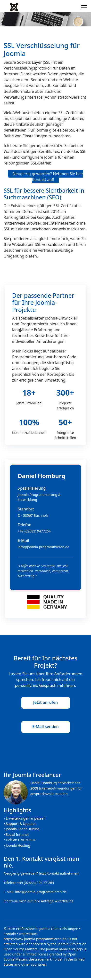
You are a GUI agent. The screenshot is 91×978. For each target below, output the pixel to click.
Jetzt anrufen (45, 702)
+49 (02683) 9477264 (34, 531)
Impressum (28, 933)
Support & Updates (21, 823)
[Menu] (84, 7)
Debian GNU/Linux (20, 839)
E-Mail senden (45, 726)
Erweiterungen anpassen (26, 818)
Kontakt (10, 933)
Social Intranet (17, 834)
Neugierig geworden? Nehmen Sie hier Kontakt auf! (48, 176)
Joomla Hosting (18, 845)
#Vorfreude (64, 901)
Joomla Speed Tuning (23, 829)
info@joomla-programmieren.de (43, 547)
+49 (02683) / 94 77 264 (35, 882)
